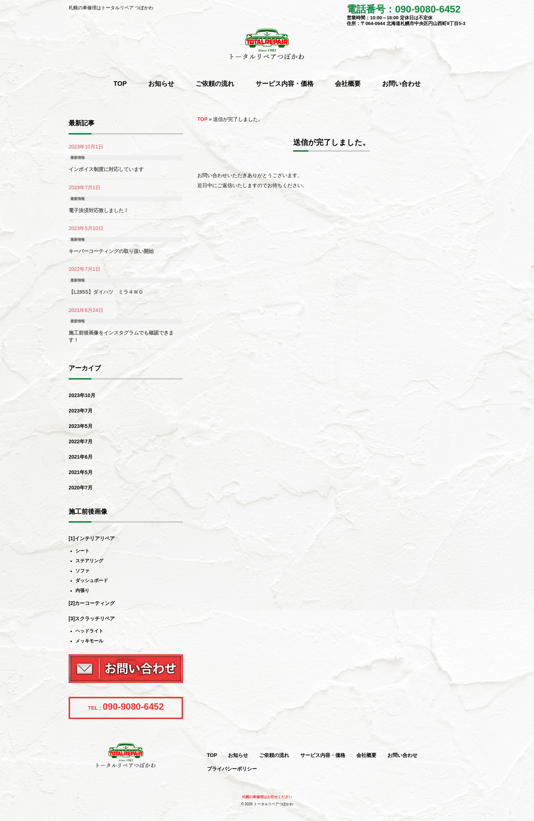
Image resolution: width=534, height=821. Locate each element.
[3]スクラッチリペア (92, 618)
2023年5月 (81, 426)
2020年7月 (81, 487)
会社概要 (366, 755)
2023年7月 (81, 411)
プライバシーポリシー (232, 769)
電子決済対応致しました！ (99, 210)
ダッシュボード (91, 580)
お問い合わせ (402, 755)
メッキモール (89, 641)
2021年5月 (81, 472)
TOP (202, 119)
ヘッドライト (89, 631)
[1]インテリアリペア (92, 538)
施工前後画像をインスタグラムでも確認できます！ (121, 336)
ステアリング (89, 561)
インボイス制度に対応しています (106, 169)
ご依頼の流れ (274, 755)
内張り (82, 590)
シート (82, 551)
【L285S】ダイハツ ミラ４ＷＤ (106, 292)
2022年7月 (81, 441)
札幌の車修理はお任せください (267, 797)
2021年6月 (81, 457)
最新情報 (77, 158)
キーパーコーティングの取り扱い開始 (111, 251)
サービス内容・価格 (322, 755)
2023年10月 (82, 395)
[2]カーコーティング (92, 603)
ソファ (82, 571)
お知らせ (238, 755)
